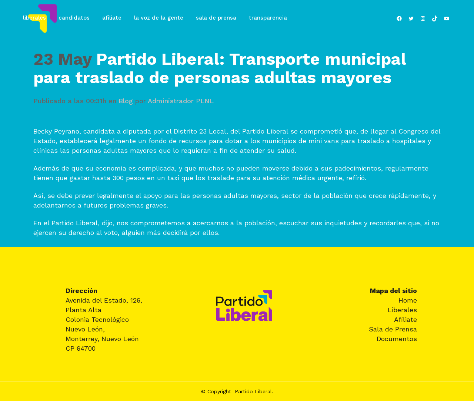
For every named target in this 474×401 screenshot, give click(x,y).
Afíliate (405, 319)
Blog (125, 101)
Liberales (402, 310)
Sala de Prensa (393, 329)
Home (407, 300)
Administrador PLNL (181, 101)
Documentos (397, 339)
